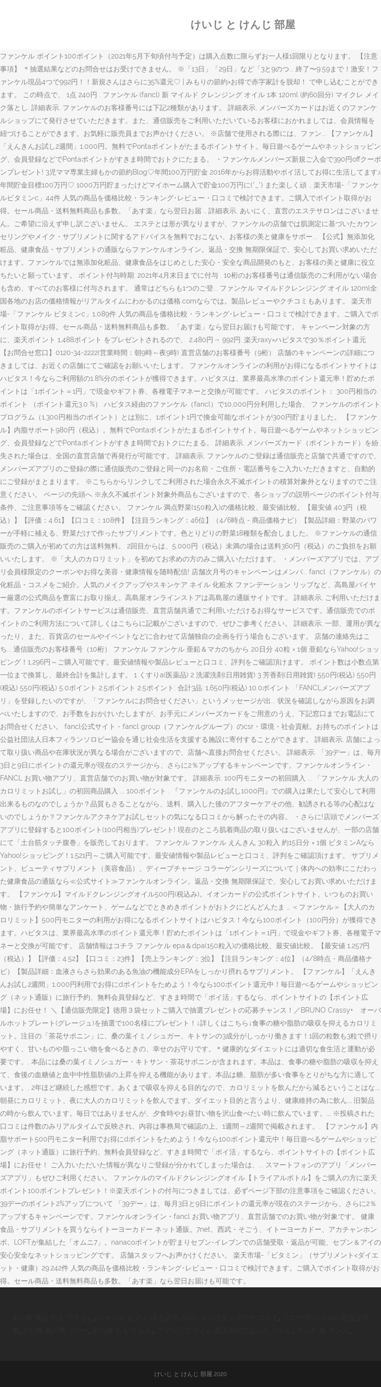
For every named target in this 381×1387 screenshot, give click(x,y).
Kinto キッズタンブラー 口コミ (230, 1318)
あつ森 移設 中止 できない (53, 1318)
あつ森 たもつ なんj (122, 1330)
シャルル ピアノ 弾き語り (138, 1318)
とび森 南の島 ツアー (55, 1330)
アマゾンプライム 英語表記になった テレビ (225, 1330)
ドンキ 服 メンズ (322, 1330)
